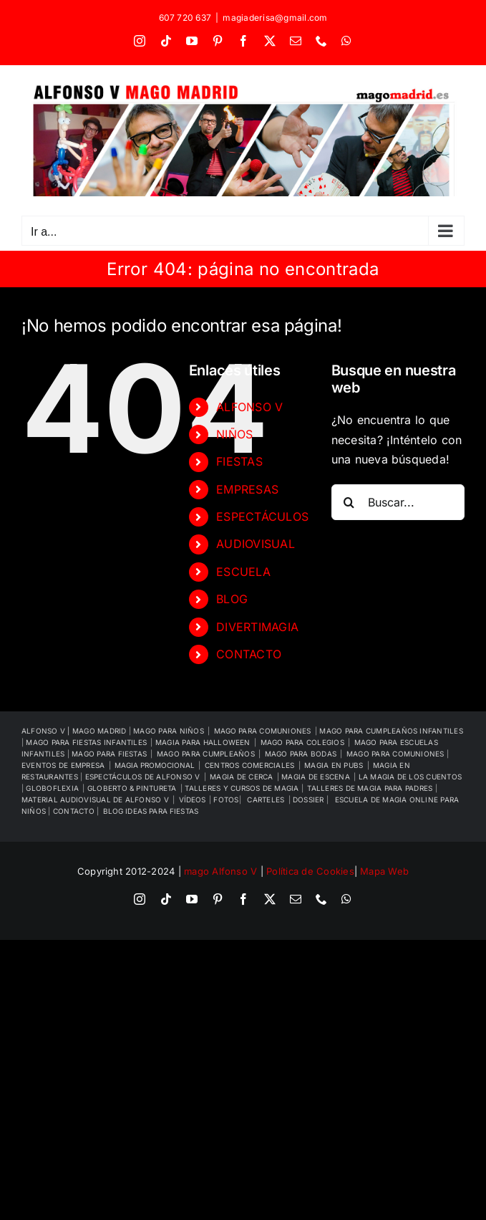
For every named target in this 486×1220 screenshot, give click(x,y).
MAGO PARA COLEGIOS (302, 742)
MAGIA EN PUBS (333, 765)
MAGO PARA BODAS (301, 753)
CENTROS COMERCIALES (250, 765)
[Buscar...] (398, 502)
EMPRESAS (247, 489)
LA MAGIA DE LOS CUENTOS (410, 776)
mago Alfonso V (220, 871)
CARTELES (265, 799)
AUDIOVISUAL (255, 544)
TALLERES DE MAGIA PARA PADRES (370, 788)
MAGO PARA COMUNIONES (396, 753)
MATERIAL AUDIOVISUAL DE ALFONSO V (95, 799)
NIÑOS (234, 434)
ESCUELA (243, 572)
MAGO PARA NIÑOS (168, 730)
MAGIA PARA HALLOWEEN (203, 742)
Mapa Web (384, 871)
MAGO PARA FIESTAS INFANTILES (86, 742)
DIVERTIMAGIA (257, 627)
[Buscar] (349, 502)
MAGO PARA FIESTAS (109, 753)
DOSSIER (309, 799)
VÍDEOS (192, 799)
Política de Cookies (310, 871)
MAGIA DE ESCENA (315, 776)
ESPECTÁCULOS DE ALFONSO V (142, 776)
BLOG (232, 599)
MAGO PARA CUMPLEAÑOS (206, 753)
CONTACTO (248, 654)
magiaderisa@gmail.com (275, 17)
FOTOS (225, 799)
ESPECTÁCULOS (262, 516)
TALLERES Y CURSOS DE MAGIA (243, 788)
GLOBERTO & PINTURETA (132, 788)
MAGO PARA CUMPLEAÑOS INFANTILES (390, 730)
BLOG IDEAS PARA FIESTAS (150, 811)
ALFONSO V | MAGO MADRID (75, 730)
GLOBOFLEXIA (52, 788)
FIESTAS (239, 461)
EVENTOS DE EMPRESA (63, 765)
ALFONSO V (249, 407)
